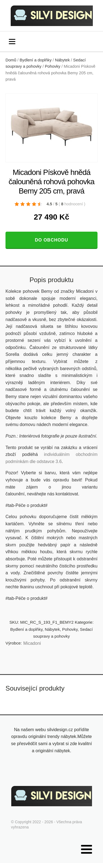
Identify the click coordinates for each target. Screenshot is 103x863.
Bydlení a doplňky (36, 60)
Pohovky (52, 66)
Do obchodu (51, 240)
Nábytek (62, 60)
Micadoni (32, 643)
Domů (10, 60)
